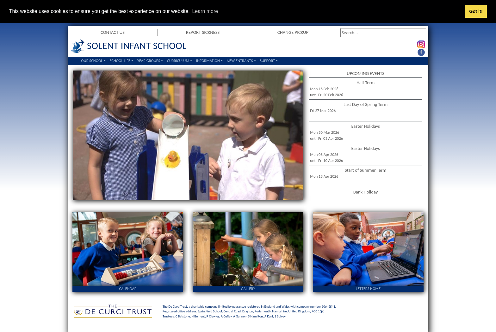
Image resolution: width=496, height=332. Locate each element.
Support (267, 60)
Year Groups (148, 60)
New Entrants (240, 60)
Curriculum (178, 60)
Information (208, 60)
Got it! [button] (475, 11)
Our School (91, 60)
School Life (119, 60)
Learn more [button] (205, 11)
